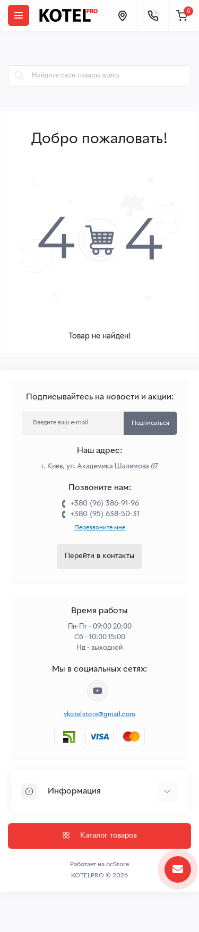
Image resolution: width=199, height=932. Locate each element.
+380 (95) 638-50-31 (105, 514)
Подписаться (150, 423)
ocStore (117, 864)
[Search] (19, 75)
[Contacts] (152, 15)
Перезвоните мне (99, 528)
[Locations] (122, 15)
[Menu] (18, 15)
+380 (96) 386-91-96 (104, 503)
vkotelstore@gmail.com (99, 714)
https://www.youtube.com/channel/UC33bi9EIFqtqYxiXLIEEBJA (97, 690)
